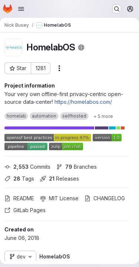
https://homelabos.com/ (83, 102)
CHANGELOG (105, 198)
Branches (76, 167)
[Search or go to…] (116, 8)
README (19, 198)
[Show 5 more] (103, 116)
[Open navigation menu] (21, 9)
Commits (27, 167)
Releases (59, 178)
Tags (19, 178)
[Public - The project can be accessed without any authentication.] (81, 47)
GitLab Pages (25, 210)
